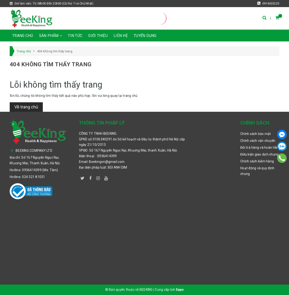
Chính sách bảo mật (255, 134)
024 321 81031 (33, 177)
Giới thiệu (98, 35)
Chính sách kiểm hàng (257, 161)
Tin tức (75, 35)
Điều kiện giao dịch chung (259, 154)
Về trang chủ (26, 106)
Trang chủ (22, 35)
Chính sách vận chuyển (257, 141)
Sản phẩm (50, 35)
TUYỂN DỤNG (145, 35)
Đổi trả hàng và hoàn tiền (259, 147)
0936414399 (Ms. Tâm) (40, 170)
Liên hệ (121, 35)
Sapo (180, 289)
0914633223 (268, 3)
